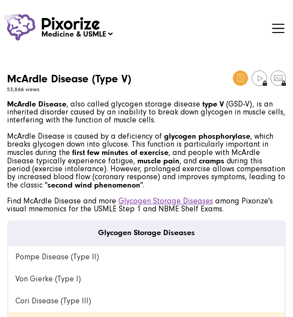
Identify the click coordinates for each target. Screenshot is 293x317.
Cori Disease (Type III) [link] (53, 301)
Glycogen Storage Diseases (165, 201)
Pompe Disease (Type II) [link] (57, 257)
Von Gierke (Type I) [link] (48, 279)
